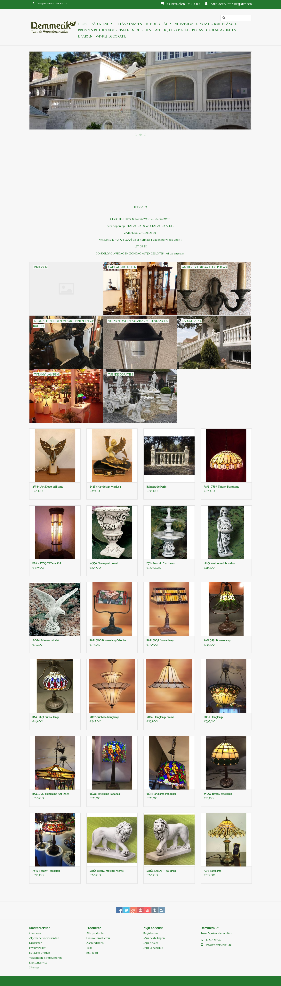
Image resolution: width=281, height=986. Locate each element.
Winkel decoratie (111, 36)
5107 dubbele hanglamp (104, 717)
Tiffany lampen (129, 24)
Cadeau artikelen (221, 30)
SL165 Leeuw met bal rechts (107, 871)
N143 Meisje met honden (219, 563)
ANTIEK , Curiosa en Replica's (179, 30)
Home (83, 24)
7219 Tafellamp (212, 871)
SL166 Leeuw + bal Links (161, 871)
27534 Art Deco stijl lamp (47, 486)
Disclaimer (35, 943)
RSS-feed (92, 952)
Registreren (150, 933)
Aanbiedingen (95, 943)
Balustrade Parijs (156, 486)
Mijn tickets (150, 943)
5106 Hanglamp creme (160, 717)
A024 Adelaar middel (45, 640)
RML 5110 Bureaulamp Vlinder (108, 640)
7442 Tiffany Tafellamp (46, 871)
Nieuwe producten (98, 938)
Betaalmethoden (39, 952)
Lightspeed (114, 980)
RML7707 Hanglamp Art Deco (50, 794)
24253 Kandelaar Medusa (105, 486)
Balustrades (102, 24)
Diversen (85, 36)
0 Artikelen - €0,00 (181, 4)
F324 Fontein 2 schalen (160, 563)
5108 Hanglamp (213, 717)
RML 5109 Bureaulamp (160, 640)
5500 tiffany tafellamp (218, 794)
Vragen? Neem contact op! (50, 3)
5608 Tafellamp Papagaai (105, 794)
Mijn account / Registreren (228, 4)
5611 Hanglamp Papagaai (161, 794)
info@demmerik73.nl (218, 945)
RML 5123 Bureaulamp (45, 717)
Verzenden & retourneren (45, 957)
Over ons (35, 933)
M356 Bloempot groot (104, 563)
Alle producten (95, 933)
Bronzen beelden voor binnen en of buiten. (115, 30)
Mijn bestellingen (154, 938)
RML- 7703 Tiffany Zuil (46, 563)
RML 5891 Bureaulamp (217, 640)
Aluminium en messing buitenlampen (206, 24)
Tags (89, 947)
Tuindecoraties (158, 24)
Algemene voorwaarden (44, 938)
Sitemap (34, 967)
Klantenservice (38, 962)
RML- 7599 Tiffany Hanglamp (221, 486)
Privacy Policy (37, 947)
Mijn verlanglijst (153, 947)
